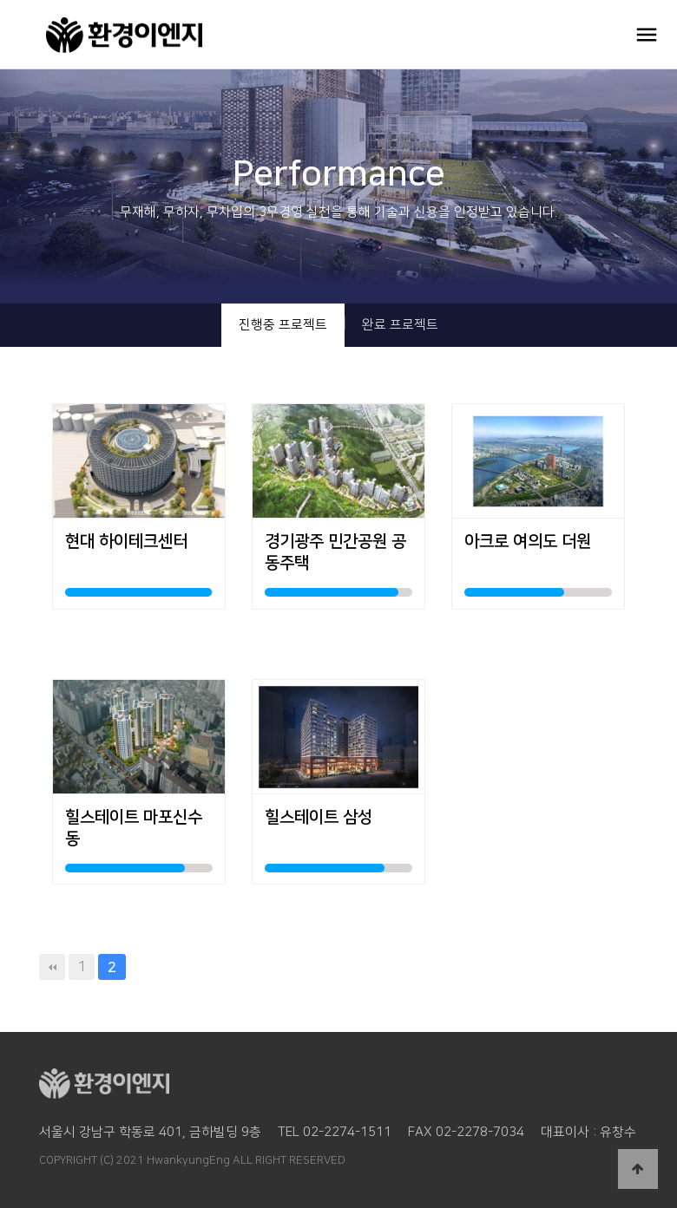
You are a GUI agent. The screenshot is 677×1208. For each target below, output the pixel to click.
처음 (52, 967)
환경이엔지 (142, 34)
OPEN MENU (646, 34)
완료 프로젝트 (400, 324)
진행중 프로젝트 (283, 324)
